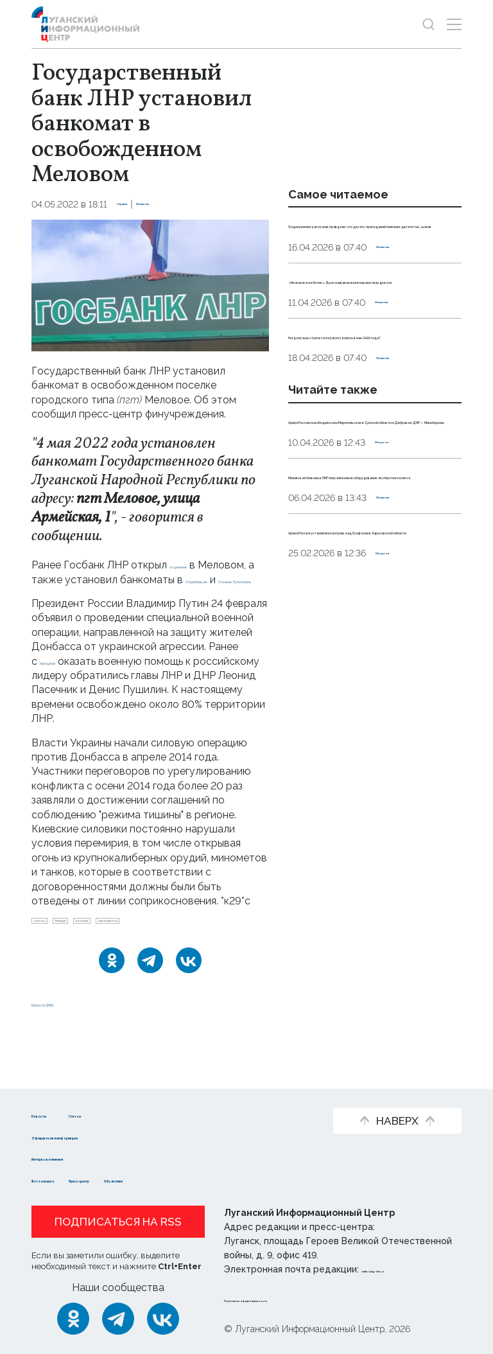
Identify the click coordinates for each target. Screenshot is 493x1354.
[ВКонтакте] (189, 1006)
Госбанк (55, 940)
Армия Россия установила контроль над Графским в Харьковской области (359, 715)
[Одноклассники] (112, 1006)
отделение (195, 565)
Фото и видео (68, 1179)
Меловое (111, 940)
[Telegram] (150, 1006)
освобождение (71, 961)
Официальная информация (103, 1136)
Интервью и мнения (84, 1157)
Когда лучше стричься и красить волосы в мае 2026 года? (363, 420)
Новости (54, 1114)
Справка (137, 204)
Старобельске (66, 594)
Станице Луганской (161, 594)
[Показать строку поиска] (428, 24)
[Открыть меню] (454, 24)
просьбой (63, 675)
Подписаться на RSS (118, 1221)
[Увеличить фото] (150, 285)
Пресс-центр (155, 1179)
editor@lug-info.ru (405, 1269)
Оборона (396, 584)
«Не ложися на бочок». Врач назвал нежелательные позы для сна (368, 336)
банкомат (169, 940)
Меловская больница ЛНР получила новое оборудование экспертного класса (374, 631)
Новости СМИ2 (69, 1049)
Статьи (138, 1114)
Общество (190, 204)
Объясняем (235, 1179)
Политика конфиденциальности (301, 1299)
